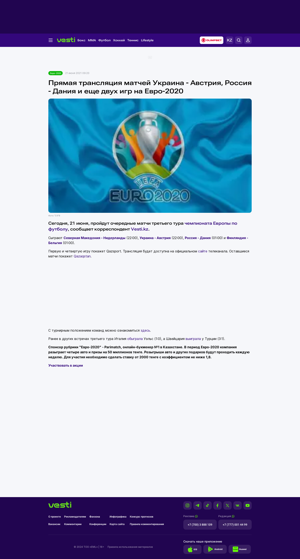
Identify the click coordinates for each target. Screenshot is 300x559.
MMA (92, 40)
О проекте (54, 516)
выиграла (193, 339)
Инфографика (118, 516)
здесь (145, 330)
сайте (202, 251)
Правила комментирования (147, 524)
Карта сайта (117, 524)
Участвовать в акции (65, 365)
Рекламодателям (75, 516)
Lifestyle (147, 40)
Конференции (97, 524)
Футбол (104, 40)
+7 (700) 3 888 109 (200, 524)
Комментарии (72, 524)
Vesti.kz (139, 229)
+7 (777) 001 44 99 (235, 524)
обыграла (135, 339)
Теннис (133, 40)
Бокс (81, 40)
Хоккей (119, 40)
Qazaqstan (82, 256)
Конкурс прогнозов (141, 516)
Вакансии (54, 524)
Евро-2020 (55, 73)
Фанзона (94, 516)
